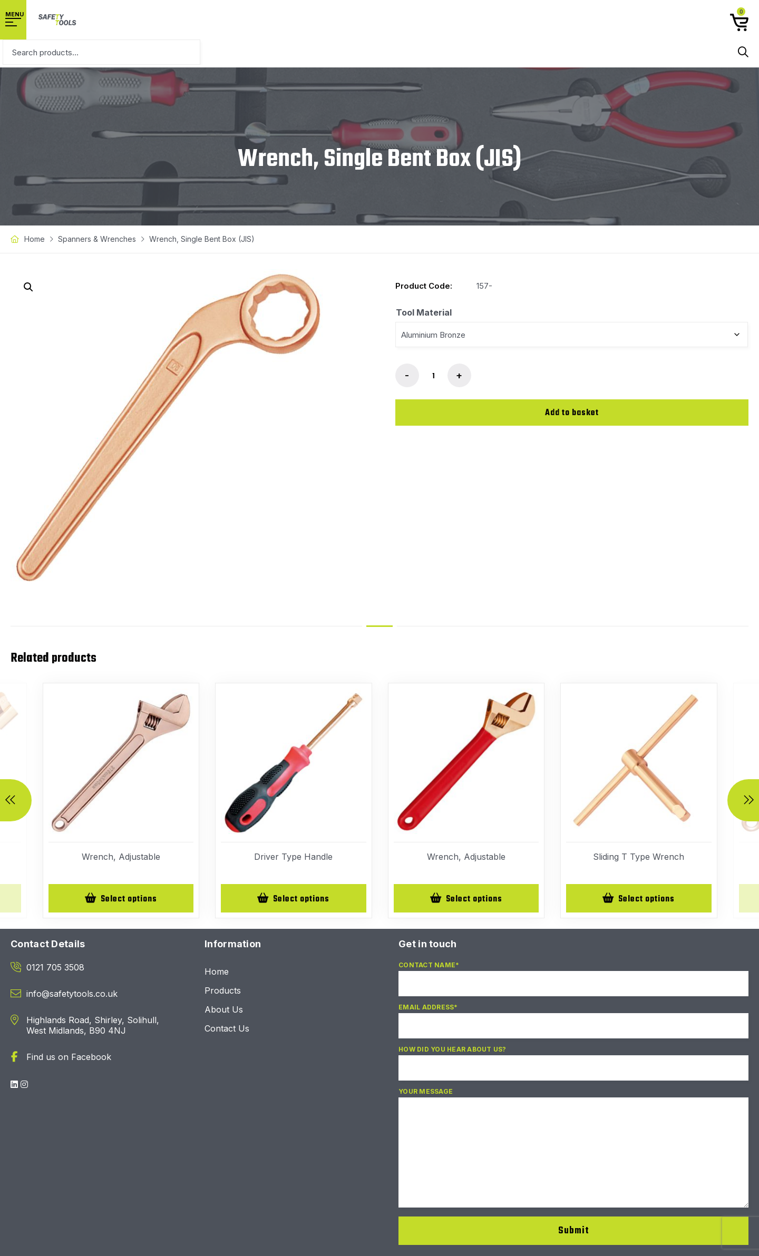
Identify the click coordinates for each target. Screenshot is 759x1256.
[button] (28, 287)
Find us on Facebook (68, 1058)
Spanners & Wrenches (97, 238)
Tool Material (424, 312)
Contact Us (227, 1030)
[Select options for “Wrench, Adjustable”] (121, 899)
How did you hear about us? (573, 1069)
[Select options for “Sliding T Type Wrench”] (639, 899)
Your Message (573, 1154)
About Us (224, 1011)
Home (34, 238)
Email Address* (573, 1027)
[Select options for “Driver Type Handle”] (293, 899)
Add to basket (572, 413)
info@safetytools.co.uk (72, 995)
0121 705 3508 (55, 969)
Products (223, 992)
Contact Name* (573, 985)
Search (743, 52)
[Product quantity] (433, 376)
